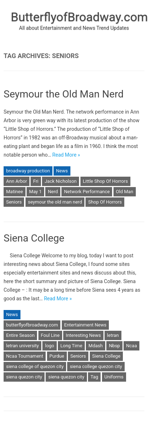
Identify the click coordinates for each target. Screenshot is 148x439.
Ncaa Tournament (24, 356)
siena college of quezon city (35, 366)
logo (49, 345)
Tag (94, 377)
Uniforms (114, 377)
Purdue (57, 356)
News (62, 170)
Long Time (71, 345)
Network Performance (87, 191)
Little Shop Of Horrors (105, 181)
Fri (35, 181)
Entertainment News (85, 325)
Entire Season (20, 335)
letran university (22, 345)
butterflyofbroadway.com (32, 325)
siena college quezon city (96, 366)
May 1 (35, 191)
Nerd (53, 191)
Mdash (95, 345)
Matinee (14, 191)
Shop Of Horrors (104, 202)
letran (113, 335)
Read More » (66, 155)
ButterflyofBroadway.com (79, 17)
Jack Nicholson (61, 181)
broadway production (28, 170)
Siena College (34, 238)
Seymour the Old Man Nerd (64, 94)
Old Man (124, 191)
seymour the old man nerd (55, 202)
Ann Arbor (16, 181)
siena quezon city (24, 377)
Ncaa (131, 345)
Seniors (14, 202)
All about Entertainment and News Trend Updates (74, 28)
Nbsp (114, 345)
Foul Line (50, 335)
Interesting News (83, 335)
